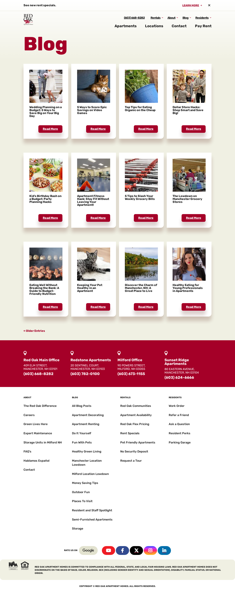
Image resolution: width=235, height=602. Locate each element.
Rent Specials (130, 433)
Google (88, 550)
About (171, 20)
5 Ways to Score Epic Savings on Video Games (92, 110)
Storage (77, 528)
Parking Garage (180, 442)
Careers (29, 415)
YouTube (108, 550)
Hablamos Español (36, 460)
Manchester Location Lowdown (87, 462)
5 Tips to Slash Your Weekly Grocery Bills (140, 197)
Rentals (155, 20)
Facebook (122, 550)
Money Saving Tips (85, 483)
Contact (179, 29)
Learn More (190, 5)
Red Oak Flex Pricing (134, 424)
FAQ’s (27, 451)
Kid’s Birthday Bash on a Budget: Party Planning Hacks (45, 199)
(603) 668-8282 (134, 20)
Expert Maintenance (38, 433)
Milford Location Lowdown (90, 474)
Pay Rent (203, 29)
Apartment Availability (136, 415)
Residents (202, 20)
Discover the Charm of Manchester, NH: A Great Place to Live (141, 288)
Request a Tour (131, 460)
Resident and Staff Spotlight (92, 510)
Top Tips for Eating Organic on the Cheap (140, 108)
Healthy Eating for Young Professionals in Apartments (188, 288)
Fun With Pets (82, 442)
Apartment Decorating (88, 415)
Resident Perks (179, 433)
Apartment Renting (85, 424)
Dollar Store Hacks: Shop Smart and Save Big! (188, 110)
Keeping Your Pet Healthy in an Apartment (89, 288)
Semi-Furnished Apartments (92, 519)
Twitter (136, 550)
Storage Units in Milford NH (43, 442)
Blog (185, 20)
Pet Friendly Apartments (137, 442)
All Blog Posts (81, 406)
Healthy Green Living (86, 451)
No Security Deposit (134, 451)
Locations (154, 29)
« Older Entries (34, 331)
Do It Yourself (81, 433)
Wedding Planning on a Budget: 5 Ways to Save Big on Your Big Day (45, 111)
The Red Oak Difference (40, 406)
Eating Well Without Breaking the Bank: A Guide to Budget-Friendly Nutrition (44, 289)
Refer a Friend (179, 415)
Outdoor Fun (81, 492)
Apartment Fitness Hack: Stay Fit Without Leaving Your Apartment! (93, 200)
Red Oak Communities (135, 406)
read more (50, 129)
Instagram (150, 550)
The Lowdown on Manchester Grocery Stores (187, 199)
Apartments (126, 29)
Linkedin (164, 550)
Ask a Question (179, 424)
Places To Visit (82, 501)
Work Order (177, 406)
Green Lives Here (36, 424)
